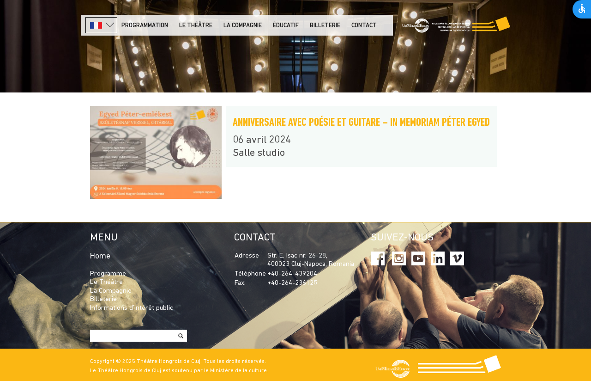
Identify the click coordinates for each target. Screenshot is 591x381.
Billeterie (325, 26)
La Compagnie (242, 26)
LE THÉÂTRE (195, 26)
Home (100, 256)
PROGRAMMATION (144, 26)
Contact (364, 26)
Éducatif (286, 26)
